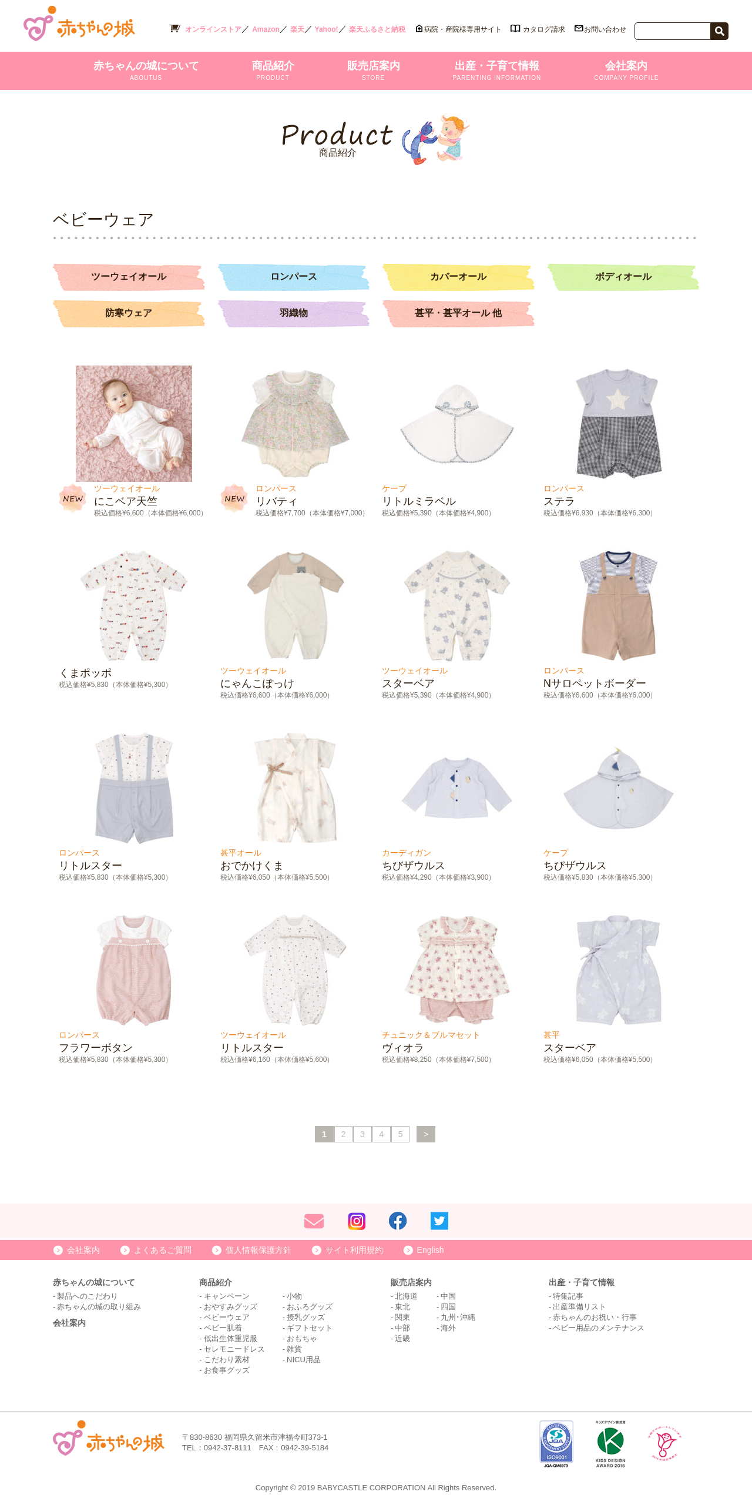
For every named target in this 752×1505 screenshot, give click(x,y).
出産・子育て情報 (497, 70)
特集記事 (568, 1295)
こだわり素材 (227, 1358)
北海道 (406, 1295)
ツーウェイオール (128, 276)
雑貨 (294, 1347)
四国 (448, 1305)
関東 (402, 1316)
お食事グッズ (227, 1369)
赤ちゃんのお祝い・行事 (595, 1316)
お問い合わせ (605, 29)
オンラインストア (213, 29)
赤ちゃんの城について (146, 70)
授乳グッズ (306, 1316)
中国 (448, 1295)
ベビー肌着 (223, 1326)
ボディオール (623, 276)
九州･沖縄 (458, 1316)
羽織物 (294, 312)
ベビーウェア (227, 1316)
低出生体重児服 (230, 1337)
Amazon (266, 29)
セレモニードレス (234, 1347)
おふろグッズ (310, 1305)
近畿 (402, 1337)
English (430, 1248)
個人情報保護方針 (258, 1248)
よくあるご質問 (163, 1248)
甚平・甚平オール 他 (458, 312)
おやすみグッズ (230, 1305)
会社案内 (626, 70)
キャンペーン (227, 1295)
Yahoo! (326, 29)
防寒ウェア (128, 312)
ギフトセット (310, 1326)
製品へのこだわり (87, 1295)
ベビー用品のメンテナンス (598, 1326)
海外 (448, 1326)
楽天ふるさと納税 (377, 29)
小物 (294, 1295)
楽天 (297, 29)
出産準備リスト (579, 1305)
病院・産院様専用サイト (463, 29)
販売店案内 (373, 70)
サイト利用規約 (354, 1248)
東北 (402, 1305)
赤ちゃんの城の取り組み (99, 1305)
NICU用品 (304, 1358)
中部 (402, 1326)
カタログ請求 (544, 29)
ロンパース (293, 276)
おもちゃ (302, 1337)
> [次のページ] (426, 1133)
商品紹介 (273, 70)
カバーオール (458, 276)
